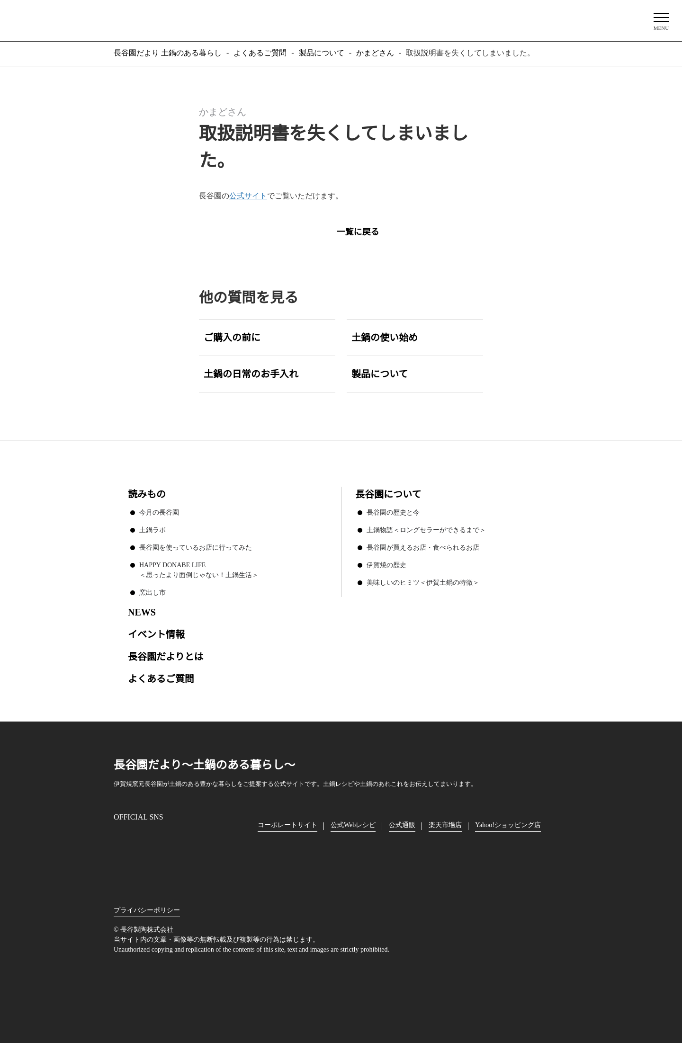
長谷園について (388, 493)
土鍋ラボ (152, 529)
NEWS (141, 611)
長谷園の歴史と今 (393, 511)
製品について (379, 373)
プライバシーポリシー (147, 909)
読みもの (147, 493)
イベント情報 (156, 633)
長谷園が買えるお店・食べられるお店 (423, 546)
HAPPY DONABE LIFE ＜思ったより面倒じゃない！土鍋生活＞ (199, 569)
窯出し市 (152, 591)
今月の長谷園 (159, 511)
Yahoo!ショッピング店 (511, 824)
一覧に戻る (357, 231)
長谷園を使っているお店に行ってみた (195, 546)
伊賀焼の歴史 (386, 564)
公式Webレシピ (354, 824)
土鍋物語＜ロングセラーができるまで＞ (426, 529)
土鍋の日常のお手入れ (251, 373)
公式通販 (404, 824)
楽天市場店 (447, 824)
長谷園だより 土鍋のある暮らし (341, 19)
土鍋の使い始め (384, 337)
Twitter (175, 840)
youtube (202, 840)
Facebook (148, 839)
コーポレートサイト (287, 824)
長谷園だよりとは (166, 655)
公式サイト (248, 195)
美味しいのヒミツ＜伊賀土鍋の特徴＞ (423, 581)
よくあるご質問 (161, 678)
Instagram (121, 839)
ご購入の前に (232, 337)
